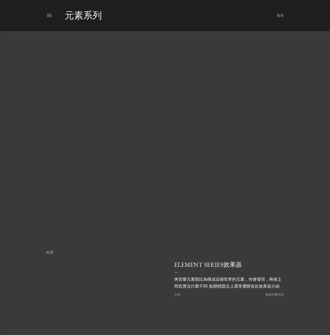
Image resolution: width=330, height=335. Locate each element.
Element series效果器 (208, 265)
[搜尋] (280, 15)
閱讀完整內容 (274, 294)
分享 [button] (177, 294)
